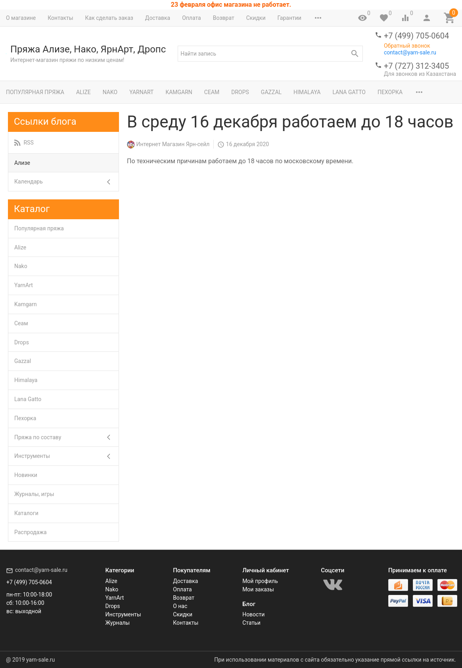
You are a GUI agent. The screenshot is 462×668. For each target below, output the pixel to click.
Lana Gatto (349, 92)
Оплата (191, 18)
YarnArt (141, 92)
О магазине (21, 18)
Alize (83, 92)
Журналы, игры (34, 494)
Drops (240, 92)
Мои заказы (258, 589)
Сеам (211, 92)
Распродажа (30, 532)
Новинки (25, 475)
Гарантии (289, 18)
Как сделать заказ (109, 18)
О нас (180, 606)
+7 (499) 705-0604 (416, 36)
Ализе (22, 163)
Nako (110, 92)
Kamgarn (178, 92)
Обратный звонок (407, 45)
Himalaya (306, 92)
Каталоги (26, 513)
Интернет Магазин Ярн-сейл (172, 144)
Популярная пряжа (35, 92)
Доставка (157, 18)
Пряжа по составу (37, 437)
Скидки (256, 18)
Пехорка (390, 92)
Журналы (117, 623)
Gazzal (271, 92)
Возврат (223, 18)
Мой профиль (260, 581)
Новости (253, 614)
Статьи (251, 623)
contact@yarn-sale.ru (410, 52)
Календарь (28, 181)
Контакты (60, 18)
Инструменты (32, 456)
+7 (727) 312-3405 (416, 66)
